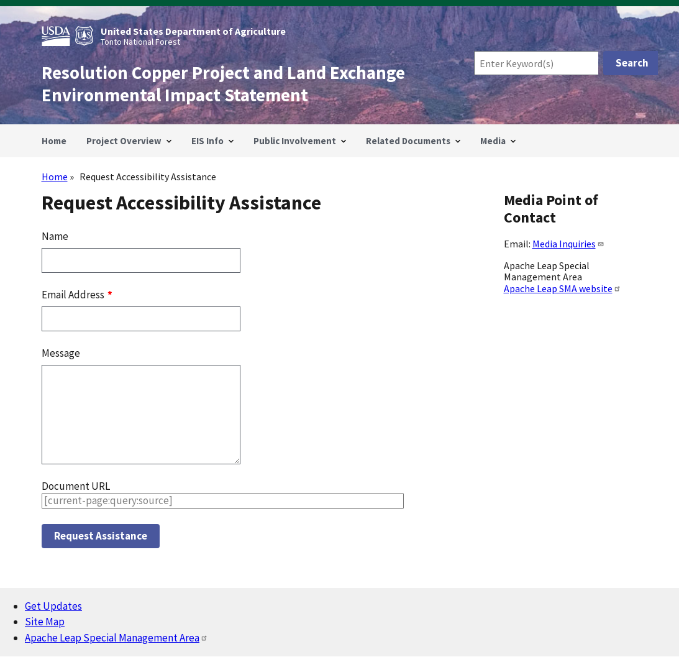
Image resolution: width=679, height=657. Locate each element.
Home (55, 176)
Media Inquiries (568, 243)
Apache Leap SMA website (562, 288)
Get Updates (53, 606)
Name (55, 236)
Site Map (45, 621)
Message (61, 353)
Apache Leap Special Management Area (116, 638)
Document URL (76, 486)
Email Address (74, 294)
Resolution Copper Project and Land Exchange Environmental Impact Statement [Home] (223, 84)
